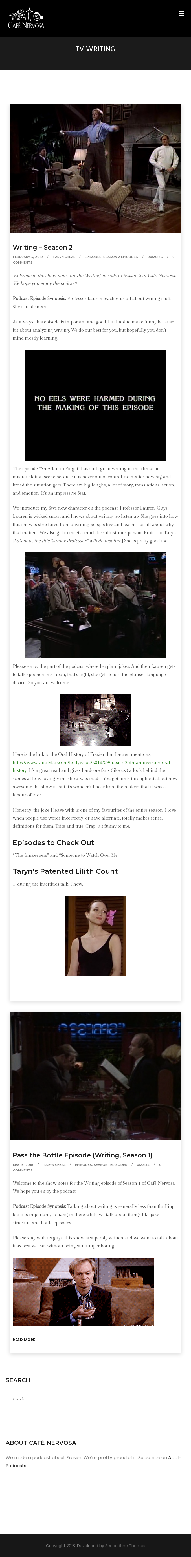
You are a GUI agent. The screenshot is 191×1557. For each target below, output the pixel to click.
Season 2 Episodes (120, 257)
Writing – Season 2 (43, 247)
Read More (24, 1339)
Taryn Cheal (63, 257)
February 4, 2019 (28, 257)
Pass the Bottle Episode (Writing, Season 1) (83, 1155)
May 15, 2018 (23, 1165)
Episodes (93, 257)
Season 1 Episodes (110, 1165)
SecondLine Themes (125, 1546)
